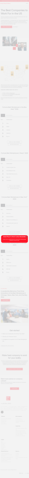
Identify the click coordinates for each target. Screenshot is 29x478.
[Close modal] (26, 236)
